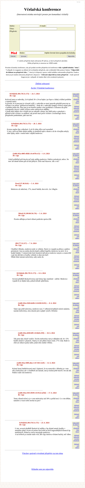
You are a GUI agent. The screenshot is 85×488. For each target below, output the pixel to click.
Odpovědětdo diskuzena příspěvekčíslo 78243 (76, 162)
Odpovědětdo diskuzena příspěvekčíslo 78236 (76, 132)
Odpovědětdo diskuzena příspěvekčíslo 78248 (76, 311)
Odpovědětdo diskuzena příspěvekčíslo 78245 (76, 222)
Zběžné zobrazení (42, 88)
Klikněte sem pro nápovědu (42, 473)
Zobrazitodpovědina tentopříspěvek (76, 112)
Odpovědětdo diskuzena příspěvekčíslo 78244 (76, 192)
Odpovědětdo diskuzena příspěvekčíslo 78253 (76, 431)
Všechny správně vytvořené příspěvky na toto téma (42, 457)
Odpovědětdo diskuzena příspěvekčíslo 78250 (76, 341)
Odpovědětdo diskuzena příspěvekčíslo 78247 (76, 282)
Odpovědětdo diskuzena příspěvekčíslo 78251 (76, 371)
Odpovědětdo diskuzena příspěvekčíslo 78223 (76, 102)
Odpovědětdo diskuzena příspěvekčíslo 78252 (76, 401)
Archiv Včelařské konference (42, 92)
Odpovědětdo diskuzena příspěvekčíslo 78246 (76, 252)
